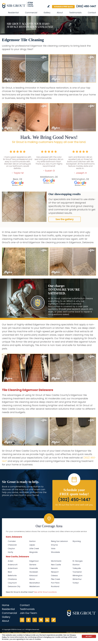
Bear (10, 572)
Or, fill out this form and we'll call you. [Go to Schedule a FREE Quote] (74, 504)
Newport (55, 572)
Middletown (34, 586)
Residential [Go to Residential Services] (13, 12)
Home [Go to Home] (5, 605)
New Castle (56, 564)
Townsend (77, 572)
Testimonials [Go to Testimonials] (75, 12)
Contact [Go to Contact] (92, 12)
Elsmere (32, 564)
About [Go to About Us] (60, 12)
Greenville (33, 568)
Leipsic (32, 545)
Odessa (54, 575)
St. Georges (78, 561)
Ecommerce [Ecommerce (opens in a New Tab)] (80, 632)
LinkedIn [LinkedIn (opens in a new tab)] (47, 620)
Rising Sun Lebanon (59, 541)
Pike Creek (55, 579)
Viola (53, 548)
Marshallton (34, 583)
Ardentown (13, 568)
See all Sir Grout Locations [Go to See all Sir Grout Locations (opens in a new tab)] (45, 592)
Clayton (11, 548)
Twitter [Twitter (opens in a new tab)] (34, 620)
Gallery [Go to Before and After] (47, 12)
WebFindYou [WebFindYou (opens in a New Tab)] (91, 632)
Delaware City (14, 586)
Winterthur (77, 579)
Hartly (10, 552)
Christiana (12, 579)
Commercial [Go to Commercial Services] (31, 12)
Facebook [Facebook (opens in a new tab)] (28, 620)
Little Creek (34, 548)
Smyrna (54, 545)
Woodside (55, 552)
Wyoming (77, 541)
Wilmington (77, 575)
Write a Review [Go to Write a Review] (48, 6)
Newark (54, 568)
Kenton (32, 541)
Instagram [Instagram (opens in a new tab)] (22, 620)
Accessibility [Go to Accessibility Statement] (6, 633)
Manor (32, 579)
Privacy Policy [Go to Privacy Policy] (18, 633)
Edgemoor (34, 561)
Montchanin (56, 561)
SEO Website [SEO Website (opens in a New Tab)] (70, 632)
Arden (10, 561)
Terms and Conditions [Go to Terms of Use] (33, 633)
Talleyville (77, 568)
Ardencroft (12, 564)
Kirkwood (33, 575)
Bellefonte (12, 575)
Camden (12, 541)
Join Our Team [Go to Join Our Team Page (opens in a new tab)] (28, 613)
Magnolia (33, 552)
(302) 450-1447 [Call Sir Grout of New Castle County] (86, 6)
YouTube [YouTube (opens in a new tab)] (41, 620)
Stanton (76, 564)
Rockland (55, 586)
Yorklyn (76, 583)
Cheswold (12, 545)
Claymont (12, 583)
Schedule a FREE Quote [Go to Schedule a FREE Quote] (63, 7)
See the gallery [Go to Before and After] (65, 219)
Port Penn (55, 583)
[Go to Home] (19, 5)
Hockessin (33, 572)
